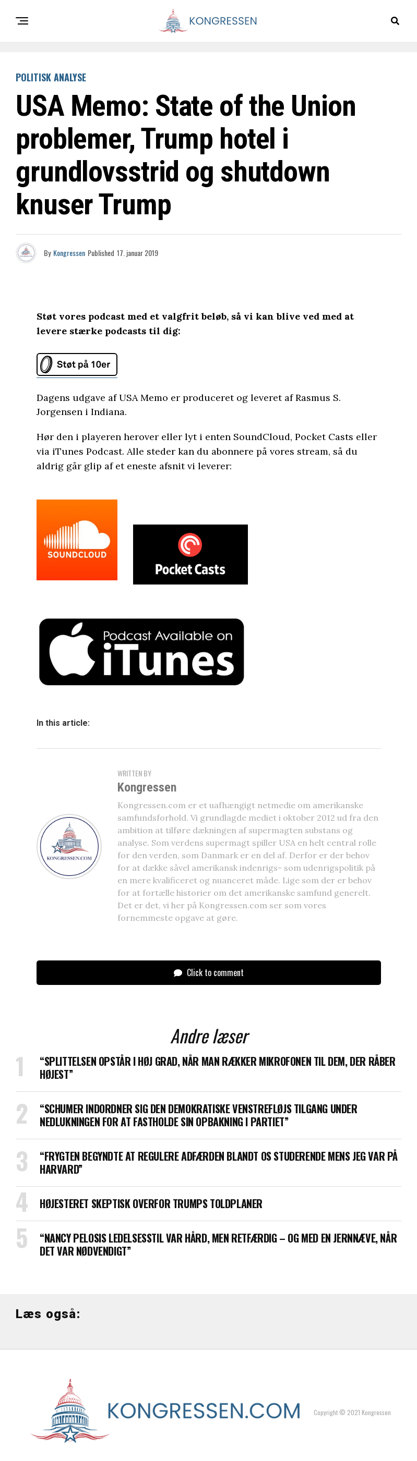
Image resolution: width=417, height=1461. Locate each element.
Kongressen (69, 252)
